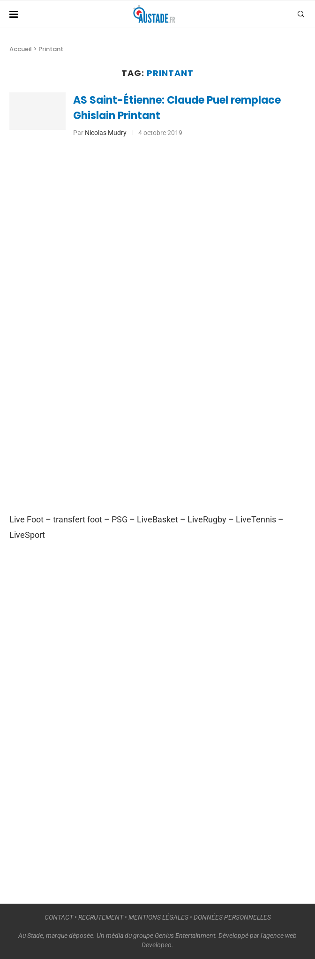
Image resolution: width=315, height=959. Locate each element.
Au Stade (30, 935)
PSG (120, 519)
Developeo (157, 945)
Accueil (20, 49)
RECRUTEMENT (100, 917)
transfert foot (77, 519)
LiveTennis (256, 519)
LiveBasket (157, 519)
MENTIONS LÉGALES (158, 917)
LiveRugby (207, 519)
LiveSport (27, 535)
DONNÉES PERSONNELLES (232, 917)
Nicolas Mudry (106, 132)
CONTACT (59, 917)
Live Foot (26, 519)
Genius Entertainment (185, 935)
